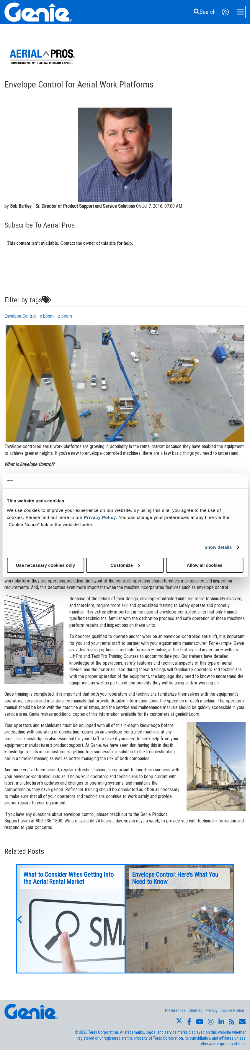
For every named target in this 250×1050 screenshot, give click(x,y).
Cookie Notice (232, 1010)
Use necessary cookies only (45, 564)
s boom (47, 316)
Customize (125, 564)
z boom (65, 316)
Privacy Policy (100, 517)
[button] (19, 919)
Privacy (211, 1010)
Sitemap (195, 1010)
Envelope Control (20, 316)
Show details (218, 547)
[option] (71, 919)
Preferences (175, 1010)
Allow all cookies (205, 564)
